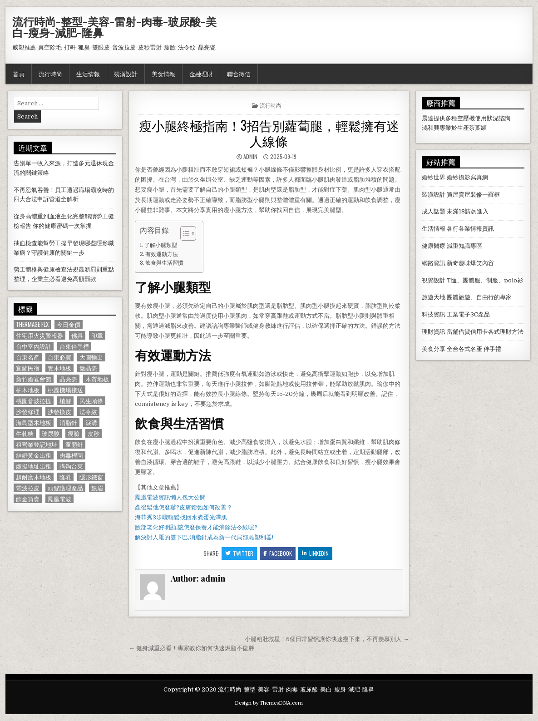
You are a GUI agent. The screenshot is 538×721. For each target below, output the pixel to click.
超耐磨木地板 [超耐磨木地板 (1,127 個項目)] (33, 477)
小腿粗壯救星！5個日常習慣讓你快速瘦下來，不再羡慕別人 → (327, 639)
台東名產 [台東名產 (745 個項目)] (27, 357)
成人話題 (433, 211)
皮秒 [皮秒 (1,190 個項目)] (93, 433)
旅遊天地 (433, 297)
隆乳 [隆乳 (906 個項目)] (65, 477)
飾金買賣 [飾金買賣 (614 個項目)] (27, 498)
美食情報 (163, 73)
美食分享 (433, 349)
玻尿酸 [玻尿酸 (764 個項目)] (50, 433)
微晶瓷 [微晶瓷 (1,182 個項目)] (88, 368)
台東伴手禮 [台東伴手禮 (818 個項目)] (74, 346)
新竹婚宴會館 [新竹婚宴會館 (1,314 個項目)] (33, 379)
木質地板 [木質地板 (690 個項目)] (97, 379)
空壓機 (466, 118)
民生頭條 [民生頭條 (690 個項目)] (91, 400)
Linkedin (315, 553)
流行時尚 (50, 73)
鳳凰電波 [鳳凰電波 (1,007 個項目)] (59, 498)
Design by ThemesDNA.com (269, 703)
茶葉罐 (478, 127)
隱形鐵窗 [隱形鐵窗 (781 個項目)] (91, 477)
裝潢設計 (126, 73)
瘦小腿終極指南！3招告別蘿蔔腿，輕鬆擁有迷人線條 (269, 133)
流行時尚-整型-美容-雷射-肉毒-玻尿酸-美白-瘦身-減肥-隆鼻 (114, 27)
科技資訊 (433, 314)
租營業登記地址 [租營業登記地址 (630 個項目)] (36, 444)
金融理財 (201, 73)
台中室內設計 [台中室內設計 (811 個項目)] (33, 346)
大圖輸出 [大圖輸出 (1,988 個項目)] (91, 357)
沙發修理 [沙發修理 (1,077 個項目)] (27, 411)
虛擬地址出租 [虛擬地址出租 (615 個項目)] (33, 466)
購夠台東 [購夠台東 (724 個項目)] (71, 466)
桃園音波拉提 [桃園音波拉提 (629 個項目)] (33, 400)
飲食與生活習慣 (164, 263)
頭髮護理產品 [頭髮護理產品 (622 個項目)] (65, 488)
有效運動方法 (161, 254)
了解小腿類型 (160, 245)
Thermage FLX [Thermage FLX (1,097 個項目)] (32, 324)
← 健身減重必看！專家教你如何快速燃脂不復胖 (191, 648)
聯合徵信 (239, 73)
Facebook (277, 553)
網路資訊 (433, 263)
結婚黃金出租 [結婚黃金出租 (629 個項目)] (33, 455)
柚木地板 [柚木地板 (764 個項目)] (27, 389)
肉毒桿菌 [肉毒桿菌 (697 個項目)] (71, 455)
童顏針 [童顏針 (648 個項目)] (74, 444)
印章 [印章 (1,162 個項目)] (97, 335)
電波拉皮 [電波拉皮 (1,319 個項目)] (27, 488)
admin (250, 156)
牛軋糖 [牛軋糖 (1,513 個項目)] (25, 433)
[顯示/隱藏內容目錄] (183, 233)
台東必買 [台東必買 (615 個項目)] (59, 357)
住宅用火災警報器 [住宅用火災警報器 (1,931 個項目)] (39, 335)
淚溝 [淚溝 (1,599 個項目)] (91, 422)
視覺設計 (433, 280)
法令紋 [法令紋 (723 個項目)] (88, 411)
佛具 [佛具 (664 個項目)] (77, 335)
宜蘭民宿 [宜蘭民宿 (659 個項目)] (27, 368)
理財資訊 (433, 331)
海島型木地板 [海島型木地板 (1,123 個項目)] (33, 422)
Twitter (239, 553)
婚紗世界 (433, 177)
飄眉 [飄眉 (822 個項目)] (97, 488)
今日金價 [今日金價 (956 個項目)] (68, 324)
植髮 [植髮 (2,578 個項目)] (65, 400)
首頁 (19, 73)
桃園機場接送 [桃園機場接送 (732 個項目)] (65, 389)
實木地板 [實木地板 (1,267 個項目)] (59, 368)
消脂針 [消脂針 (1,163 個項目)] (68, 422)
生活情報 (88, 73)
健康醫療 (433, 245)
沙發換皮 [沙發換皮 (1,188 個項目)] (59, 411)
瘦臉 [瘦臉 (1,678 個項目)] (73, 433)
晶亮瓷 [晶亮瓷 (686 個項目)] (68, 379)
